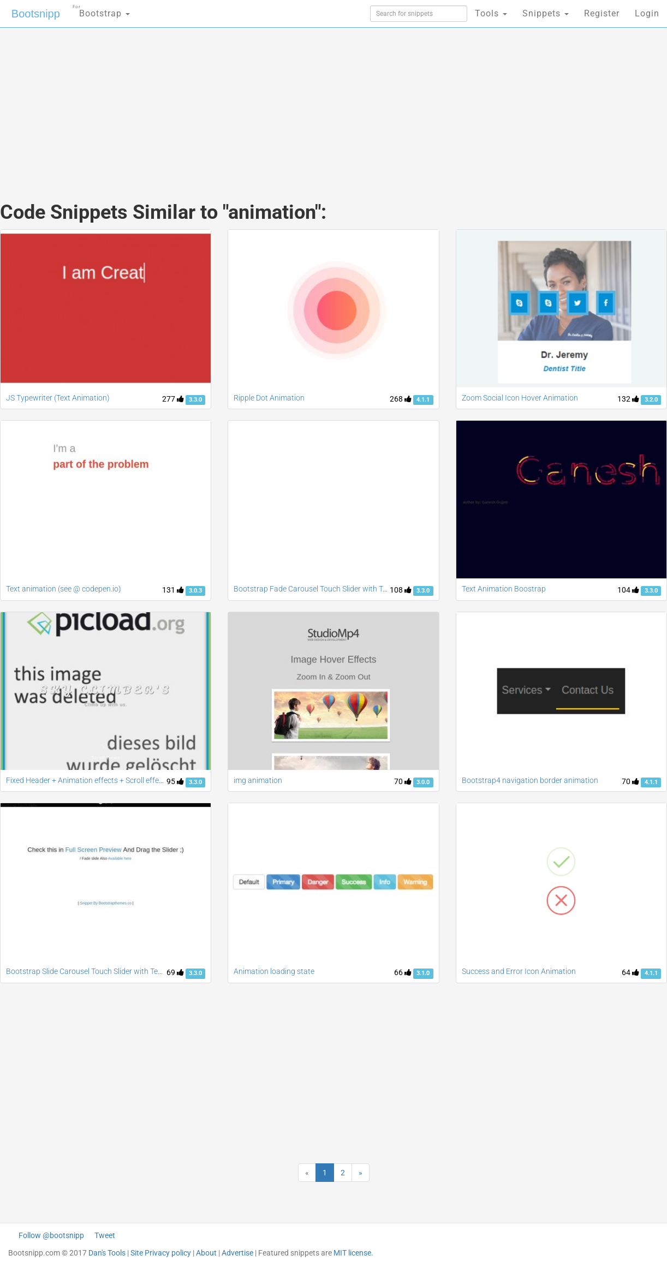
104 (628, 589)
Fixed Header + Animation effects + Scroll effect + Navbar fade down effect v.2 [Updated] (154, 780)
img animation (258, 780)
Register (602, 13)
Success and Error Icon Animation (519, 971)
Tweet (104, 1235)
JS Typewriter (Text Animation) (58, 397)
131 (173, 589)
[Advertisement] (251, 103)
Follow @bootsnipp (51, 1235)
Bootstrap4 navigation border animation (530, 780)
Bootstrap (101, 10)
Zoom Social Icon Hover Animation (520, 397)
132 (628, 399)
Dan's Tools (107, 1252)
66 (403, 972)
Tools (491, 13)
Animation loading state (274, 971)
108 (401, 589)
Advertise (237, 1252)
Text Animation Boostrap (504, 588)
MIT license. (353, 1252)
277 (173, 399)
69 (175, 972)
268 (401, 399)
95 (175, 781)
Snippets (545, 13)
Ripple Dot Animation (269, 397)
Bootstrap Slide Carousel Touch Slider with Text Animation (103, 971)
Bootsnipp (35, 14)
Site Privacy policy (160, 1252)
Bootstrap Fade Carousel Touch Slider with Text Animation (332, 588)
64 (630, 972)
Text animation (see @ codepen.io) (63, 588)
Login (647, 13)
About (206, 1252)
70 (403, 781)
